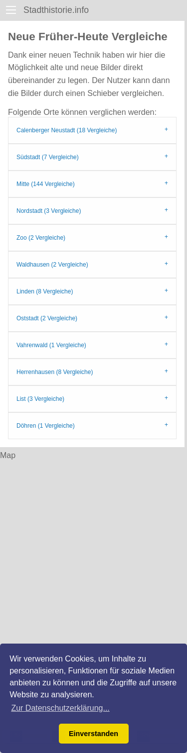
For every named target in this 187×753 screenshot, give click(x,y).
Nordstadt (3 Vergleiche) (48, 210)
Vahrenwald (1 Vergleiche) (51, 345)
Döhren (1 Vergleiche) (45, 425)
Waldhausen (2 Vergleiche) (52, 264)
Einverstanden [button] (93, 734)
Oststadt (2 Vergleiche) (46, 318)
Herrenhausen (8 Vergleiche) (54, 372)
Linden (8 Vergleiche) (44, 291)
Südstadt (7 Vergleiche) (47, 157)
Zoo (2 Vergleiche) (40, 237)
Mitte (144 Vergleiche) (45, 184)
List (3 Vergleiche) (40, 398)
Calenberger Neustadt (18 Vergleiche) (66, 130)
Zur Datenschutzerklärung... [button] (60, 708)
